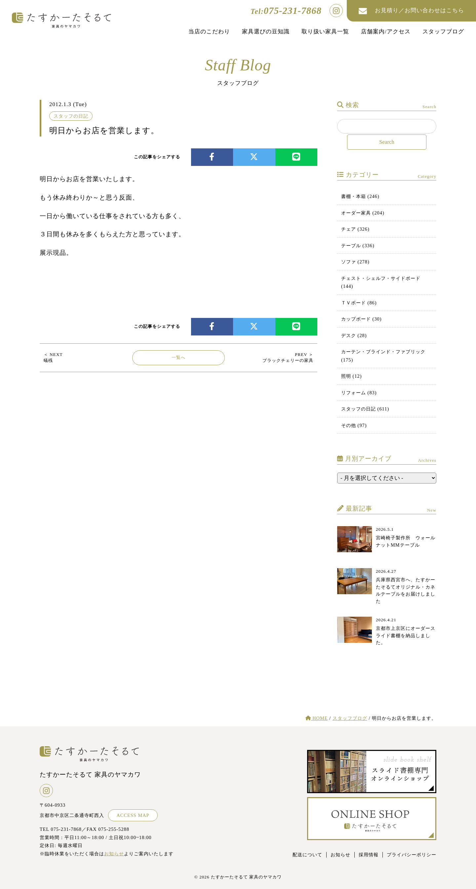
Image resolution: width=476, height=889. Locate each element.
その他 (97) (354, 425)
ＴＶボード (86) (359, 302)
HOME (316, 718)
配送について (307, 854)
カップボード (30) (361, 319)
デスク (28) (354, 335)
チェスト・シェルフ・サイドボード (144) (380, 282)
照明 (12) (351, 376)
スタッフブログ (443, 31)
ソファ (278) (355, 261)
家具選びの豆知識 (266, 31)
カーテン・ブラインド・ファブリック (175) (383, 355)
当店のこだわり (209, 31)
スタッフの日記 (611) (365, 408)
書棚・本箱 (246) (360, 196)
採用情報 (368, 854)
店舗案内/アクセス (386, 31)
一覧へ (178, 357)
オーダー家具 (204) (362, 212)
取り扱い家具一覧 (325, 31)
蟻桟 (53, 357)
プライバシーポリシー (411, 854)
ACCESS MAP (132, 815)
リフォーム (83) (359, 392)
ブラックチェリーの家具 (287, 357)
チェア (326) (355, 229)
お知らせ (114, 853)
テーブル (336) (358, 245)
